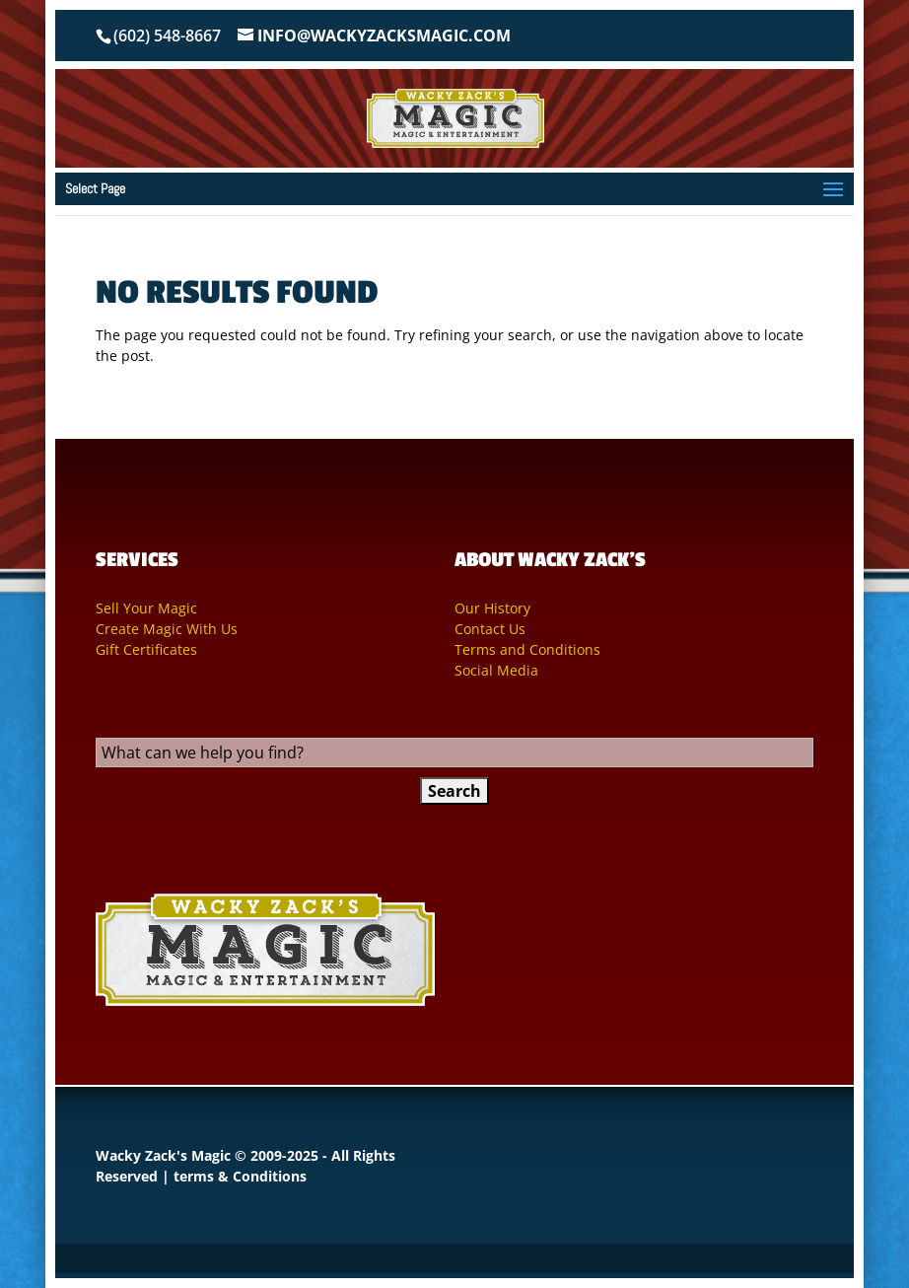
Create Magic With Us (167, 628)
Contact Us (489, 628)
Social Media (496, 670)
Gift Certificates (146, 649)
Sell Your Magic (146, 608)
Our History (492, 608)
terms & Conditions (240, 1176)
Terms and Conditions (527, 649)
